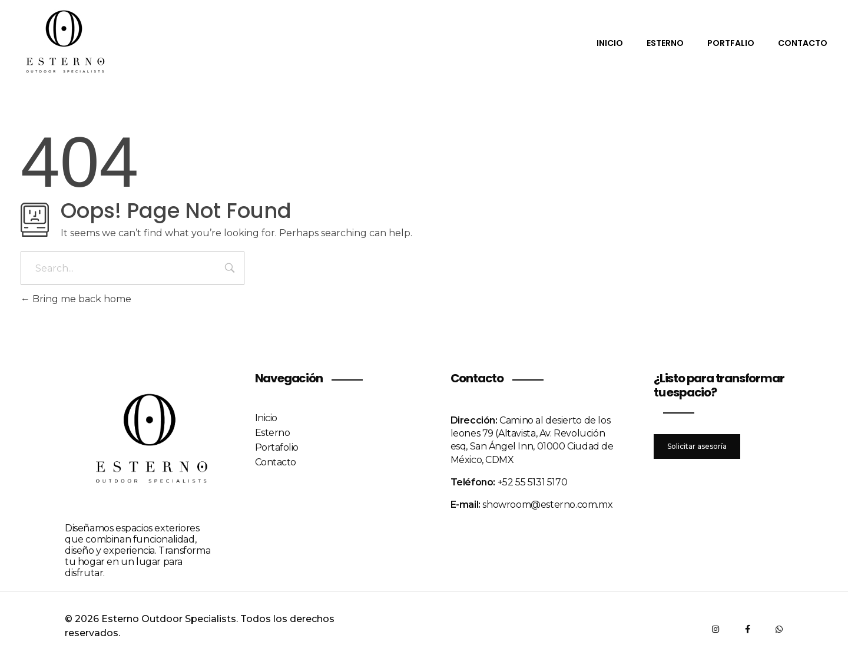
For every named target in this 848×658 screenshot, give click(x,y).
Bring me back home (76, 299)
